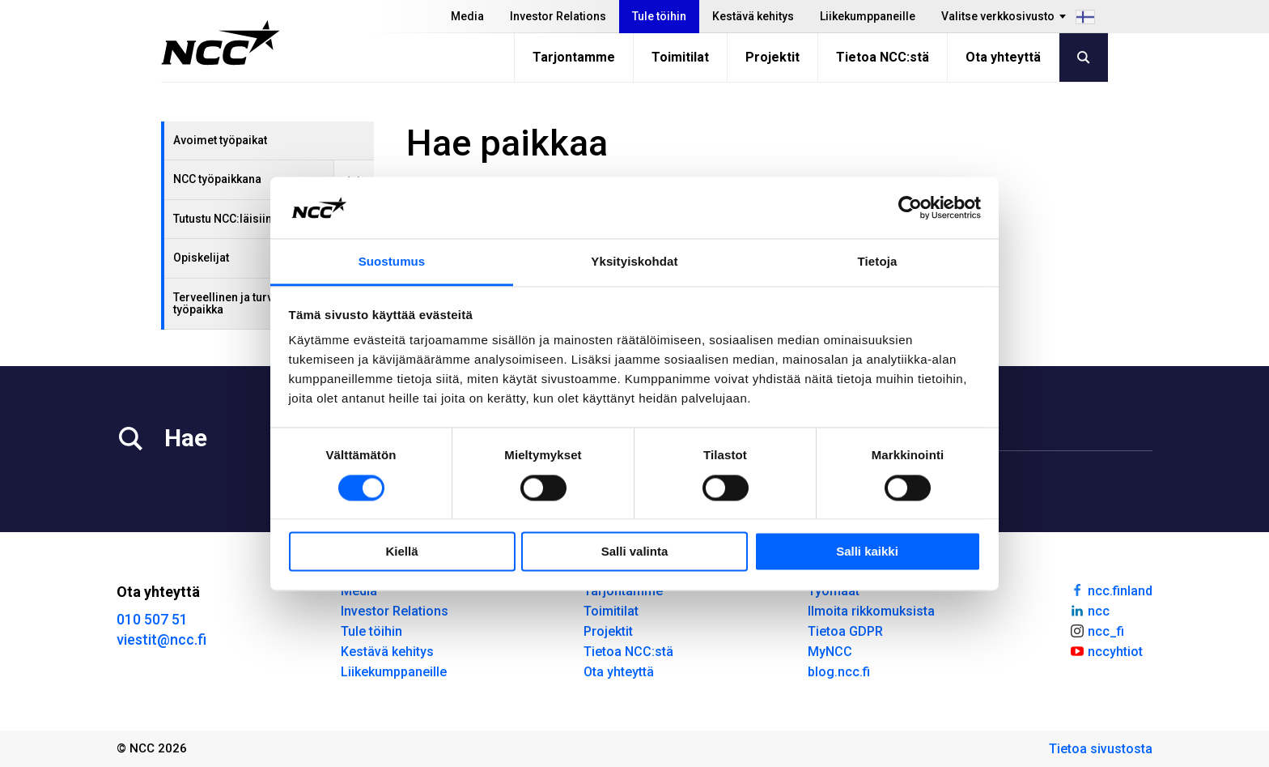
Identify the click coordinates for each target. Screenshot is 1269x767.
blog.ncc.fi (839, 672)
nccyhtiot (1106, 650)
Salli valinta (634, 552)
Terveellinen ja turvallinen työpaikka (240, 303)
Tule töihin (659, 16)
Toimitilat (680, 57)
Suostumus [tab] (392, 262)
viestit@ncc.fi (161, 639)
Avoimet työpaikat (220, 140)
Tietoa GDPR (845, 631)
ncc (1089, 610)
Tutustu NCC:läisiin (222, 218)
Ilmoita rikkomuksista (871, 611)
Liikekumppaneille (867, 16)
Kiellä (401, 552)
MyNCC (830, 651)
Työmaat (833, 591)
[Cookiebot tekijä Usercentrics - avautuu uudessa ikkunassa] (910, 207)
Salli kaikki (867, 552)
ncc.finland (1110, 590)
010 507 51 (152, 619)
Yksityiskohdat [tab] (634, 262)
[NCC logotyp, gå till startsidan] (220, 43)
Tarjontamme (574, 57)
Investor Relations (558, 16)
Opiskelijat (201, 257)
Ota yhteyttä (1003, 57)
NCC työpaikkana (217, 179)
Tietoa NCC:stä (882, 57)
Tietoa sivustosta (1100, 748)
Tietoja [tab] (878, 262)
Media (467, 16)
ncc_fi (1096, 630)
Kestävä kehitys (753, 16)
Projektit (772, 57)
